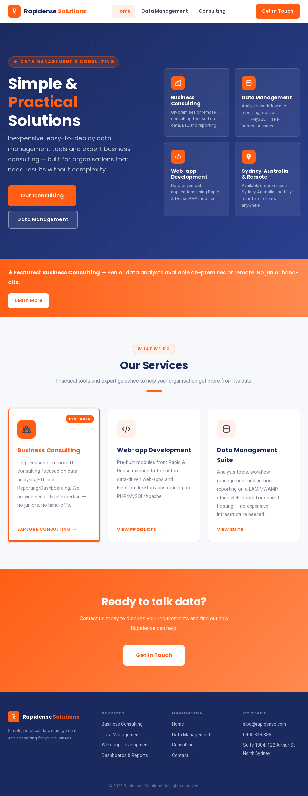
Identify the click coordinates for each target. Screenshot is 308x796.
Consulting (212, 11)
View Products (140, 529)
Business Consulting (122, 724)
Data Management (164, 11)
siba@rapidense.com (264, 724)
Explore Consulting (47, 529)
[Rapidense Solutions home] (47, 11)
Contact (180, 755)
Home (123, 11)
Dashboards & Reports (125, 755)
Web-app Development (125, 744)
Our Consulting (42, 195)
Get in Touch (277, 11)
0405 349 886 (257, 734)
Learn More (28, 300)
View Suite (233, 529)
